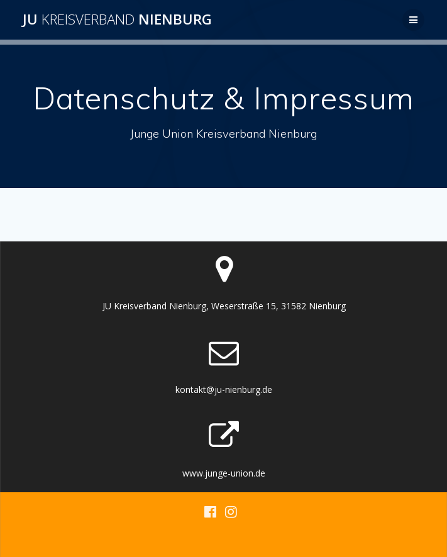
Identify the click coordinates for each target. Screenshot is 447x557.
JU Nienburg (117, 19)
